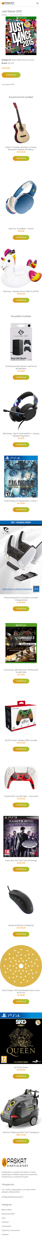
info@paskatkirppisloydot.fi (12, 1197)
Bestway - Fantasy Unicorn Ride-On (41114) (21, 291)
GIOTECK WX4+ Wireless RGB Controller (21, 740)
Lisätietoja (11, 75)
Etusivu (4, 15)
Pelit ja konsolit (28, 60)
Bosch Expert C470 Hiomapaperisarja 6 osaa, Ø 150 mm (21, 991)
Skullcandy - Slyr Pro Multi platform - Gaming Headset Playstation (21, 434)
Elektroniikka (17, 60)
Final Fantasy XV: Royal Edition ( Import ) (21, 501)
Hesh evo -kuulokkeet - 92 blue (21, 229)
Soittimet (5, 1222)
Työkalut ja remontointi (11, 1230)
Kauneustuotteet (8, 1214)
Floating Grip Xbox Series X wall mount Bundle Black (21, 367)
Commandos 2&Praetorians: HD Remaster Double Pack (21, 671)
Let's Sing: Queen (21, 1067)
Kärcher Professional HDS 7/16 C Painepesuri (21, 1132)
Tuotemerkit (6, 1226)
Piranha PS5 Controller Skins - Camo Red (21, 796)
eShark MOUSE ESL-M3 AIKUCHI (21, 925)
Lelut (3, 1218)
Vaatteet (5, 1234)
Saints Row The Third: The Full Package (21, 860)
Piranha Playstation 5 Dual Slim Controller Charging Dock (21, 599)
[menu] (37, 3)
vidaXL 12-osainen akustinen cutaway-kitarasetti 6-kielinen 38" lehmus (21, 148)
